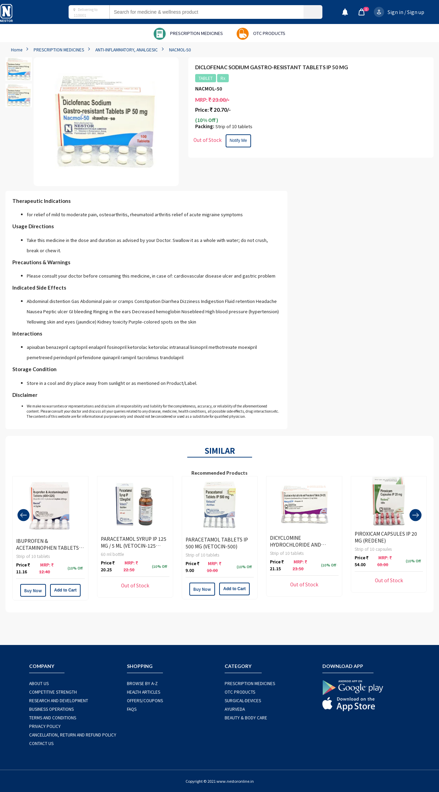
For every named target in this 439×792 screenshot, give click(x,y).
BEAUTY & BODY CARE (246, 717)
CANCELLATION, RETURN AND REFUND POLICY (72, 735)
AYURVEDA (235, 709)
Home (16, 49)
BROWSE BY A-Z (142, 683)
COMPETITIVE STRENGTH (53, 692)
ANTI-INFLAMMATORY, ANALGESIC (126, 49)
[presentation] (23, 515)
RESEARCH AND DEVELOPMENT (58, 700)
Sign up (415, 12)
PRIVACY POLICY (45, 726)
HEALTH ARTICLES (143, 692)
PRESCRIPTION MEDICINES (59, 49)
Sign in (395, 12)
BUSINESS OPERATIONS (51, 709)
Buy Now (33, 590)
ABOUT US (39, 683)
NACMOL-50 (180, 49)
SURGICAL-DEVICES (243, 700)
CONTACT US (41, 743)
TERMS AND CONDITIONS (52, 717)
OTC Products (240, 692)
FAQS (132, 709)
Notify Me (238, 140)
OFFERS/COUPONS (145, 700)
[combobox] (213, 12)
